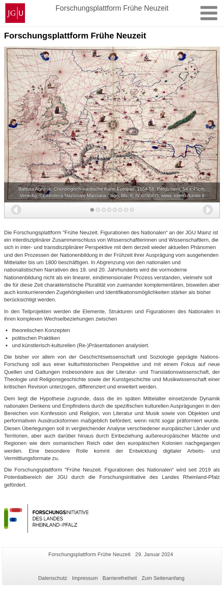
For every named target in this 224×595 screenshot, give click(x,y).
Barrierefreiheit (119, 578)
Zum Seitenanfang (163, 578)
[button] (16, 210)
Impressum (85, 578)
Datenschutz (52, 578)
